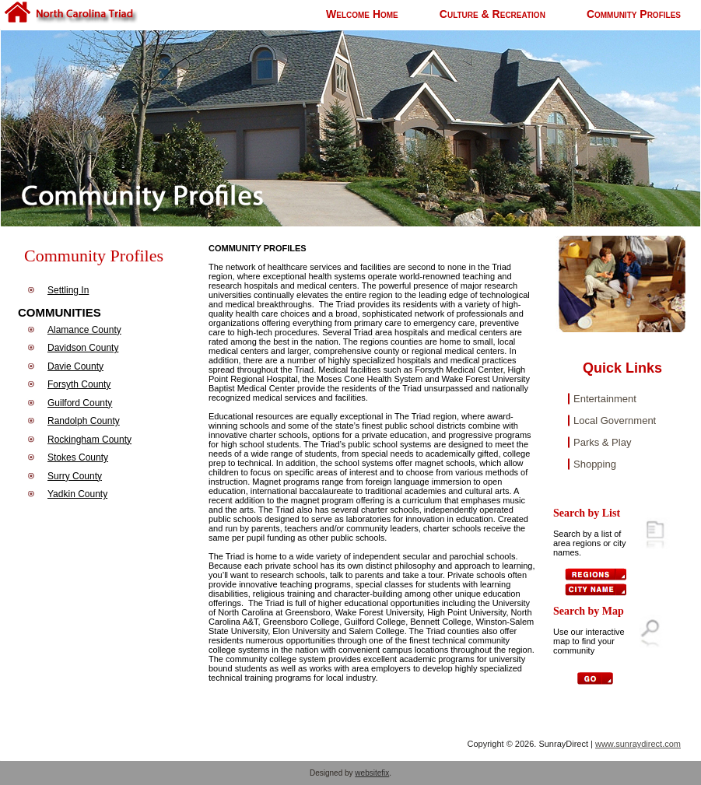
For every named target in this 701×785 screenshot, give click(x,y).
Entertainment (604, 399)
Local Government (614, 420)
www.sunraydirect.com (638, 743)
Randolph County (83, 420)
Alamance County (84, 329)
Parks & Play (602, 442)
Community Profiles (634, 14)
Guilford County (79, 403)
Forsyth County (78, 384)
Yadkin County (77, 494)
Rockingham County (89, 439)
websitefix (372, 773)
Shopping (594, 464)
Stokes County (77, 457)
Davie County (75, 366)
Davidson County (82, 347)
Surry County (74, 476)
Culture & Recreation (492, 14)
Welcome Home (362, 14)
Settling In (68, 290)
